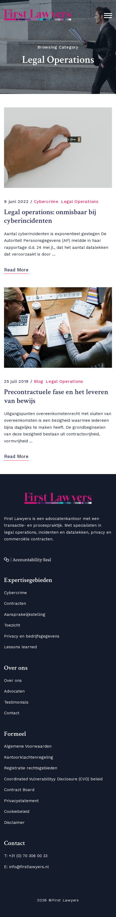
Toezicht (12, 625)
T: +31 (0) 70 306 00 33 (26, 855)
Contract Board (19, 789)
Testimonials (16, 702)
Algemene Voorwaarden (28, 746)
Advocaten (14, 691)
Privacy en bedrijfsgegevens (31, 636)
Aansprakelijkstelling (24, 614)
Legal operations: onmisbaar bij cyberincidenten (50, 216)
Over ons (13, 680)
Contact (11, 713)
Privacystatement (21, 800)
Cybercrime (46, 201)
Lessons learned (20, 647)
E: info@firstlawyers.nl (26, 866)
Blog (38, 381)
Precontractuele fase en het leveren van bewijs (56, 396)
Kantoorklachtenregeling (28, 757)
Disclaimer (14, 822)
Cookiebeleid (16, 811)
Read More (16, 269)
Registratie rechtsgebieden (30, 768)
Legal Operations (80, 201)
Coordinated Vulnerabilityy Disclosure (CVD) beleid (53, 779)
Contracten (15, 603)
